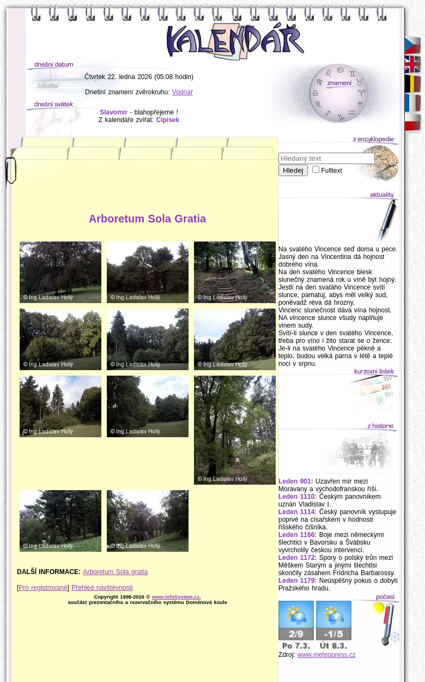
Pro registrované (43, 588)
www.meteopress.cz (327, 655)
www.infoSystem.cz (175, 597)
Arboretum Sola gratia (115, 572)
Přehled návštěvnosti (101, 588)
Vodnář (182, 92)
